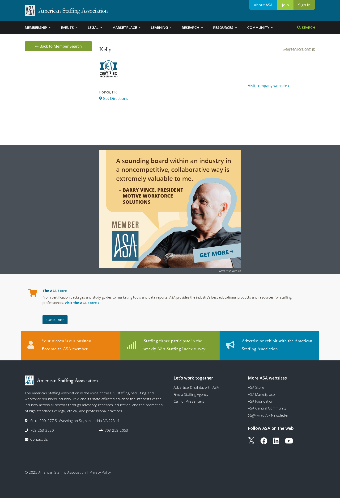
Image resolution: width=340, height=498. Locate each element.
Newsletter (268, 415)
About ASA (263, 5)
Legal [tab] (95, 27)
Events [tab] (69, 27)
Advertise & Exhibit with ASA (196, 387)
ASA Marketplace (261, 394)
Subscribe (55, 319)
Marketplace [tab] (126, 27)
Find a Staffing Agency (191, 394)
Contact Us (39, 439)
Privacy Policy (100, 472)
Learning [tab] (161, 27)
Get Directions (113, 98)
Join (285, 5)
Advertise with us (230, 271)
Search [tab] (306, 27)
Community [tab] (260, 27)
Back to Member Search (58, 46)
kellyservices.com (299, 49)
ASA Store (256, 387)
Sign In (304, 5)
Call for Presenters (189, 401)
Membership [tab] (38, 27)
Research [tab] (193, 27)
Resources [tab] (225, 27)
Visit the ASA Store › (82, 302)
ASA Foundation (260, 401)
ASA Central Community (267, 408)
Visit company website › (268, 85)
